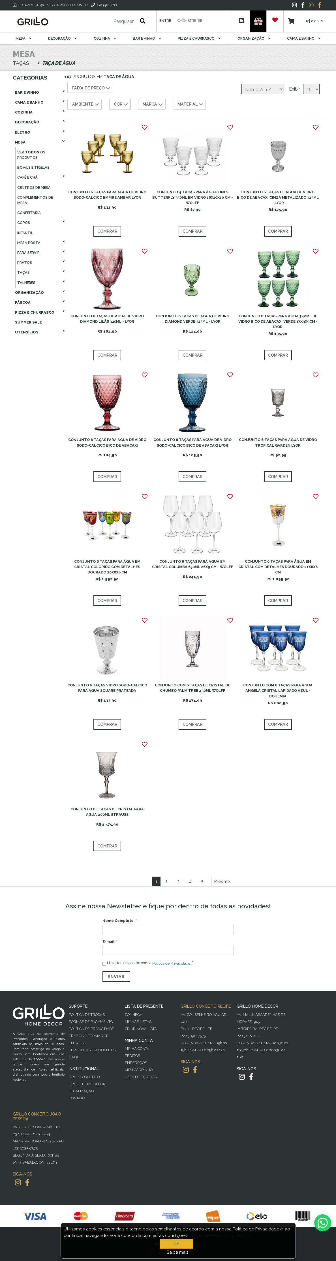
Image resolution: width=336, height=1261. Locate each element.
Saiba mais (178, 1252)
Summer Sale (28, 322)
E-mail (108, 941)
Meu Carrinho (139, 1070)
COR (121, 104)
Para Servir (28, 253)
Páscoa (23, 302)
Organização (253, 38)
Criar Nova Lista (141, 1029)
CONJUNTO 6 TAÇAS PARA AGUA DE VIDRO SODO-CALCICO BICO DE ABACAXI (107, 442)
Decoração (62, 38)
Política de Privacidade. (171, 963)
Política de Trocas (87, 1014)
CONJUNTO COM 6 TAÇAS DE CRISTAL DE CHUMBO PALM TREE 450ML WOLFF (192, 688)
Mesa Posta (28, 243)
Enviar (116, 976)
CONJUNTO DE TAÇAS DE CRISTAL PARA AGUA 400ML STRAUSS (107, 812)
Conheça (133, 1014)
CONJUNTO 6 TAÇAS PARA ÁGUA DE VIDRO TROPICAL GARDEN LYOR (278, 442)
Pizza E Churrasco (199, 38)
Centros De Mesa (34, 187)
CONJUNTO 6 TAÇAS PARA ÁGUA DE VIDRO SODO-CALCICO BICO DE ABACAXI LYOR (192, 442)
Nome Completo (118, 921)
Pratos (24, 262)
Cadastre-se (189, 20)
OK (176, 1244)
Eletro (22, 132)
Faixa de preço (92, 88)
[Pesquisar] (107, 21)
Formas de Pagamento (91, 1022)
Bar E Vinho (147, 38)
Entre (165, 20)
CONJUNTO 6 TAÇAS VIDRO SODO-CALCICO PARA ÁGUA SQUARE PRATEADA (107, 688)
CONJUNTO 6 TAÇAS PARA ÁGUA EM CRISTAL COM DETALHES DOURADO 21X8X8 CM (278, 566)
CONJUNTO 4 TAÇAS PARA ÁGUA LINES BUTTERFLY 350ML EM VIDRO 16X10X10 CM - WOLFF (192, 197)
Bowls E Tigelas (33, 167)
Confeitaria (29, 213)
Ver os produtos (31, 155)
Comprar (107, 231)
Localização (81, 1091)
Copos (23, 222)
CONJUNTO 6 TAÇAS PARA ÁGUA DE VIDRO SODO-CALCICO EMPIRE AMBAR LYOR (107, 195)
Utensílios (26, 332)
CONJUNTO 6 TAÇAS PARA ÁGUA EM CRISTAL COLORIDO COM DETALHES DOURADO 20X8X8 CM (107, 566)
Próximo (222, 881)
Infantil (25, 233)
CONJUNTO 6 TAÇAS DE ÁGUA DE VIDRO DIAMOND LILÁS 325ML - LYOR (107, 319)
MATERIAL (190, 104)
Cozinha (105, 38)
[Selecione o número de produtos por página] (311, 89)
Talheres (26, 283)
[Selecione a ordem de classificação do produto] (262, 89)
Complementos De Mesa (35, 200)
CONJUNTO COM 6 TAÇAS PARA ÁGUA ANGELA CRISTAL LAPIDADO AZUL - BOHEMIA (278, 690)
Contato (77, 1098)
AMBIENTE (86, 104)
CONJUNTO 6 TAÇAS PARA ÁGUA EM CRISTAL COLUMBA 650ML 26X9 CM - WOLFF (192, 564)
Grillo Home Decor (87, 1084)
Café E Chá (27, 177)
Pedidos (132, 1056)
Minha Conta (137, 1048)
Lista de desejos (141, 1077)
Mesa (23, 38)
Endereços (136, 1063)
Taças (23, 272)
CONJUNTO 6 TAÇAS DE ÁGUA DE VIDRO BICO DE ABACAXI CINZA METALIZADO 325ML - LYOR (278, 197)
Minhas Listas (138, 1022)
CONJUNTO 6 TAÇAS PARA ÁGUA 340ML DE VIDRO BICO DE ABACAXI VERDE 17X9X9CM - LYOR (278, 321)
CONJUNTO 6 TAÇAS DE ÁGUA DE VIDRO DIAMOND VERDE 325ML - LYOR (192, 319)
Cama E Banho (303, 38)
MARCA (153, 104)
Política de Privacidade (91, 1029)
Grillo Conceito (84, 1077)
